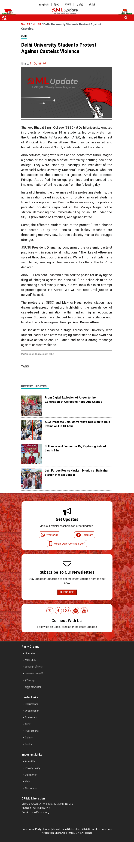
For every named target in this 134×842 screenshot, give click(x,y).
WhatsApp (49, 535)
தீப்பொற (30, 680)
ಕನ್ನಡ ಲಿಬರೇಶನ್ (33, 687)
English (43, 4)
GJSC (28, 724)
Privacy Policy (32, 768)
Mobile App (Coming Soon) (67, 543)
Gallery (29, 737)
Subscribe (67, 592)
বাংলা (68, 4)
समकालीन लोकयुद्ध (33, 667)
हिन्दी (56, 4)
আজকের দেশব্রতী (34, 673)
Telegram (84, 535)
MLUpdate (30, 660)
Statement (31, 717)
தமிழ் (80, 4)
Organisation (32, 711)
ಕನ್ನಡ (92, 4)
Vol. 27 (26, 24)
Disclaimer (31, 775)
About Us (30, 761)
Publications (32, 731)
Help (27, 781)
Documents (31, 704)
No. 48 (37, 24)
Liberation (30, 653)
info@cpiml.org (40, 812)
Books (28, 744)
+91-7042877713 (41, 808)
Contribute (31, 788)
